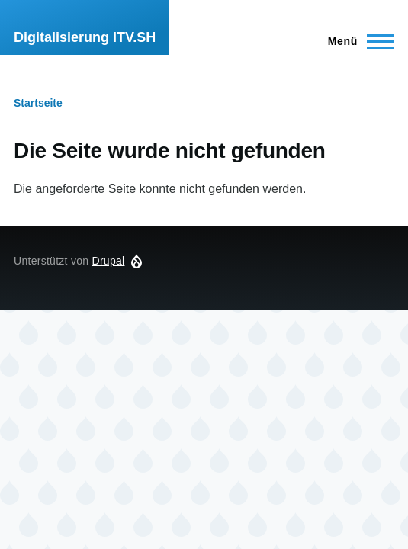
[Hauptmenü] (356, 41)
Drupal (108, 261)
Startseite (38, 103)
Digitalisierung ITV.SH (85, 37)
